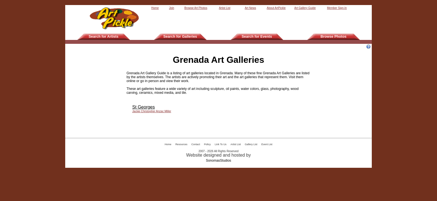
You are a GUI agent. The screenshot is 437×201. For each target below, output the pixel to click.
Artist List (224, 7)
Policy (207, 144)
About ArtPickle (276, 7)
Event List (267, 144)
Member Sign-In (337, 7)
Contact (195, 144)
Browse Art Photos (195, 7)
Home (155, 7)
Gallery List (251, 144)
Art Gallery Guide (305, 7)
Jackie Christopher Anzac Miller (151, 111)
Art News (250, 7)
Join (171, 7)
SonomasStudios (218, 160)
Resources (181, 144)
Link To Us (221, 144)
